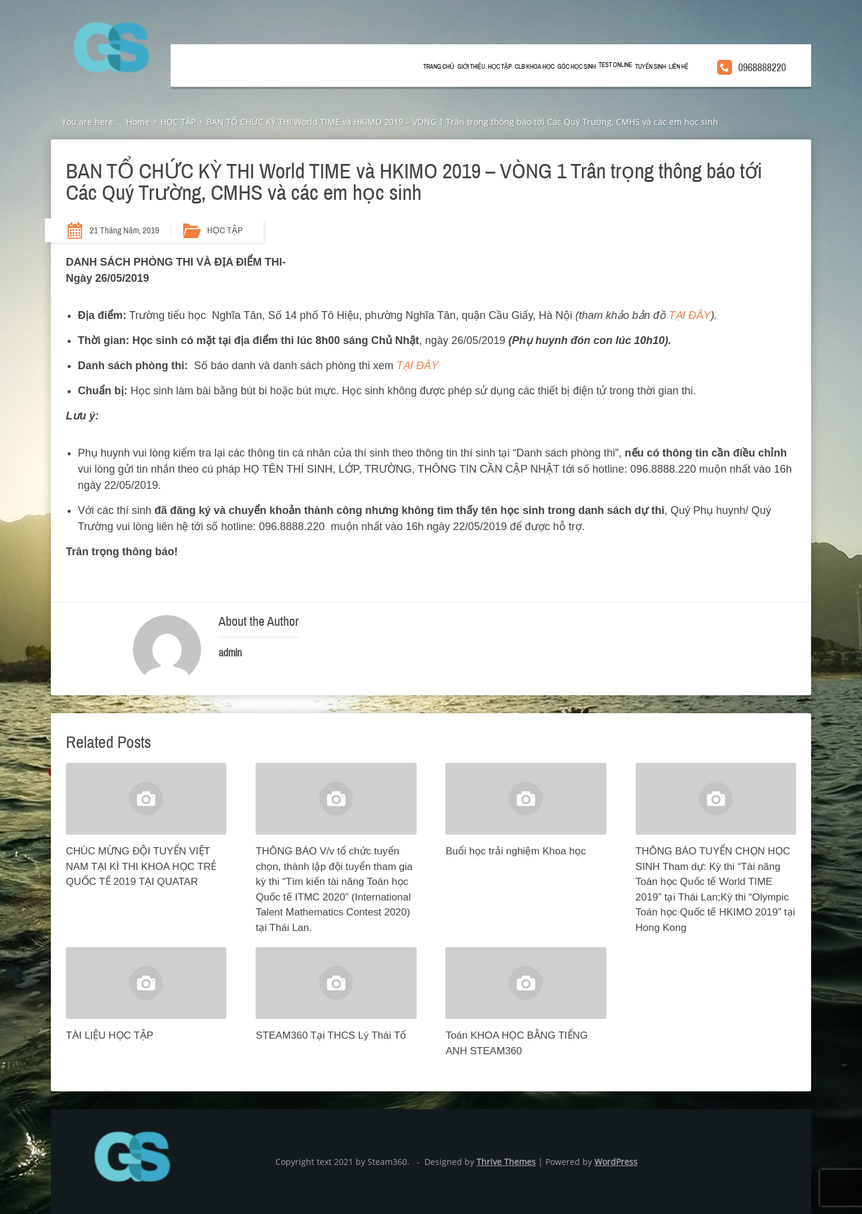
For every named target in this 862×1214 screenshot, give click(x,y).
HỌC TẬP (500, 66)
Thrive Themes (506, 1161)
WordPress (616, 1161)
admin (230, 653)
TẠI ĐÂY (690, 315)
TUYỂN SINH (650, 66)
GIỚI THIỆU (471, 66)
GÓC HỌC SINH (576, 66)
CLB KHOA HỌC (534, 66)
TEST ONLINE (615, 65)
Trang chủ (438, 66)
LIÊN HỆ (678, 66)
